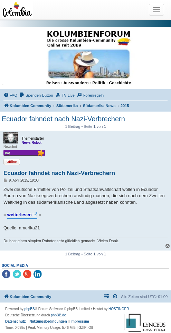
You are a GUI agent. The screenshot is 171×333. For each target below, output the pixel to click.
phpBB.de (58, 315)
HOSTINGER (118, 309)
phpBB (30, 309)
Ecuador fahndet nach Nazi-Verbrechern (63, 119)
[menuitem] (10, 95)
